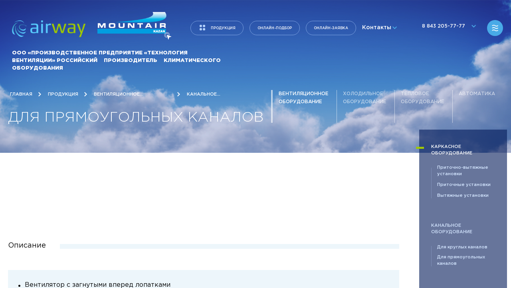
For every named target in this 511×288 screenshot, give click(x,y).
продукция (223, 28)
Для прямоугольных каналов (461, 260)
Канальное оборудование (451, 229)
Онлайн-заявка (331, 28)
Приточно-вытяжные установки (462, 171)
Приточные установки (464, 185)
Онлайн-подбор (274, 28)
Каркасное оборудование (451, 150)
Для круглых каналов (462, 247)
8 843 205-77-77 (447, 28)
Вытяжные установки (463, 196)
